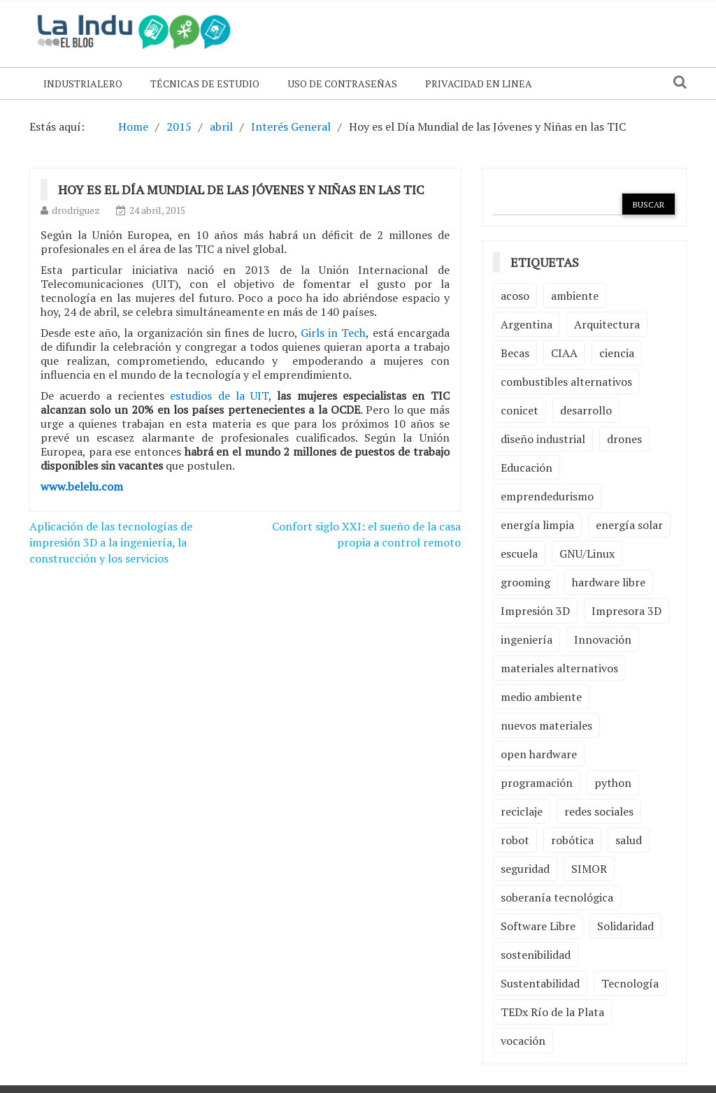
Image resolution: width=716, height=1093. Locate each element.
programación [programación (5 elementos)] (537, 782)
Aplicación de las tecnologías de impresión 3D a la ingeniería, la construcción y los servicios (110, 542)
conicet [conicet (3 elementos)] (519, 410)
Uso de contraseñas (342, 83)
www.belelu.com (82, 486)
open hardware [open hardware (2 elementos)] (539, 754)
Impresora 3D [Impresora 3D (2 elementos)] (626, 610)
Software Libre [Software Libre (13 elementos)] (538, 926)
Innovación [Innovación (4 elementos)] (602, 639)
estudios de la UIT (219, 395)
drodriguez (76, 210)
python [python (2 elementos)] (612, 782)
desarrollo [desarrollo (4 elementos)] (586, 410)
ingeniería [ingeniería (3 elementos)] (526, 639)
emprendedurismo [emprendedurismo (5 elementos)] (547, 496)
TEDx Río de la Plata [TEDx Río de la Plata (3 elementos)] (552, 1012)
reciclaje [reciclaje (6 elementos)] (522, 811)
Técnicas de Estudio (204, 83)
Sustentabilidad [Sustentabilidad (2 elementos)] (540, 983)
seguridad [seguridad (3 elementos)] (525, 868)
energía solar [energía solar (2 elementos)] (629, 525)
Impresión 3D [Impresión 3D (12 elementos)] (535, 610)
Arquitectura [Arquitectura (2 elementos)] (607, 324)
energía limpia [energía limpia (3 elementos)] (537, 525)
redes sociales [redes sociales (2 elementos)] (598, 811)
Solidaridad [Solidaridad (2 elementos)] (625, 926)
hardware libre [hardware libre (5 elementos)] (608, 582)
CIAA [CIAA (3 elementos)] (564, 353)
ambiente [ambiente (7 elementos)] (575, 295)
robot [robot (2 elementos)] (515, 840)
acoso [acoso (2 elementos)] (515, 295)
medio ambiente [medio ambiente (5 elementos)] (541, 696)
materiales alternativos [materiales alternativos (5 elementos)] (559, 668)
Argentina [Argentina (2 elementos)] (526, 324)
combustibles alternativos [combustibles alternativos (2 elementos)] (566, 381)
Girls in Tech (333, 332)
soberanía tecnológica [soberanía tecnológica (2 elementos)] (557, 897)
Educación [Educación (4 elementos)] (526, 467)
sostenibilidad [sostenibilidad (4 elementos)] (536, 954)
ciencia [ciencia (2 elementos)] (616, 353)
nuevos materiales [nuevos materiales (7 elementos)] (546, 725)
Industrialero (82, 83)
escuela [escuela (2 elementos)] (519, 553)
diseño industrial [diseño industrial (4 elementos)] (543, 439)
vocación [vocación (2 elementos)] (523, 1040)
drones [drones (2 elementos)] (624, 439)
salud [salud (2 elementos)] (628, 840)
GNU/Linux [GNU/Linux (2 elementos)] (587, 553)
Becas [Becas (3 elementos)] (515, 353)
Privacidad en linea (478, 83)
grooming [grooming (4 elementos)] (525, 582)
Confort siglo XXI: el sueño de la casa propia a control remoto (366, 534)
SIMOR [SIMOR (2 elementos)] (589, 868)
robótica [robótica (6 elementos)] (572, 840)
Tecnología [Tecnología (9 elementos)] (630, 983)
